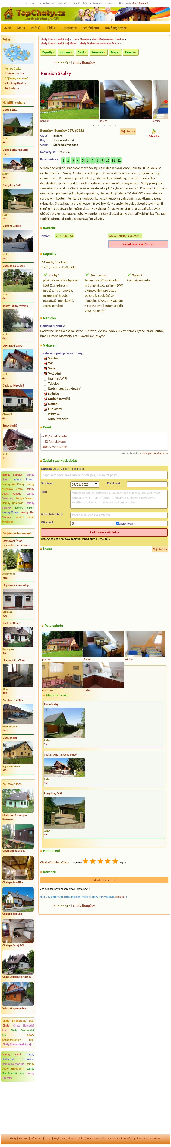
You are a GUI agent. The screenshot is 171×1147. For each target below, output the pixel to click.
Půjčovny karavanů (16, 78)
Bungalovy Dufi (12, 185)
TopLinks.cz (12, 88)
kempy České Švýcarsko (18, 519)
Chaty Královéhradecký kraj (18, 1037)
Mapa (21, 28)
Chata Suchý (10, 110)
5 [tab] (116, 125)
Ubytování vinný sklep (16, 585)
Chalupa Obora (11, 623)
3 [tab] (104, 125)
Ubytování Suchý (12, 345)
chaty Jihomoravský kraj (55, 39)
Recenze (130, 52)
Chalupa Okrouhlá (13, 385)
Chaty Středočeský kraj (18, 1021)
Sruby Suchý (10, 425)
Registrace (59, 1138)
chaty (13, 1138)
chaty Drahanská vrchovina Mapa (99, 43)
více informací (140, 3)
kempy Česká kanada (18, 491)
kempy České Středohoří (18, 1066)
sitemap (72, 1138)
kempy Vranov (25, 498)
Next (165, 102)
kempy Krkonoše (12, 503)
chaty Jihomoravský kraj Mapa (58, 43)
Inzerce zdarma (14, 73)
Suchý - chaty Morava (15, 305)
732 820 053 (64, 236)
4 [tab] (110, 125)
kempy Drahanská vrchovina (18, 1057)
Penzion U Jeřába (13, 700)
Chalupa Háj (10, 738)
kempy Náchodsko (13, 1064)
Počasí (35, 28)
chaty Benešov (84, 62)
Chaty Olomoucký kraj (18, 1033)
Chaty (7, 1025)
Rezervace (97, 52)
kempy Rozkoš (24, 507)
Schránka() (91, 28)
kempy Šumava (12, 475)
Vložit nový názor (104, 880)
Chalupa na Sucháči (14, 266)
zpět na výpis (62, 62)
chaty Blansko (81, 39)
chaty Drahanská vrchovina (108, 39)
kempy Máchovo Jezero (18, 487)
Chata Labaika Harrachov (16, 976)
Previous (42, 102)
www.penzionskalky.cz (124, 236)
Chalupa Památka (12, 882)
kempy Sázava (24, 479)
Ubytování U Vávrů (14, 660)
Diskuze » (120, 897)
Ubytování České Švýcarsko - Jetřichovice (16, 543)
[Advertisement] (18, 1108)
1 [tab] (93, 125)
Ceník (81, 52)
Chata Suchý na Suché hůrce (15, 152)
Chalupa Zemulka (12, 913)
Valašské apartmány (14, 1008)
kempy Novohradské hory (18, 1071)
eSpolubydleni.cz (15, 83)
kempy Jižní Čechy (13, 484)
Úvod (7, 28)
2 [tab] (99, 125)
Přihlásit (51, 28)
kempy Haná (11, 1054)
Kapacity (47, 52)
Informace (70, 28)
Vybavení (65, 52)
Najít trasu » (128, 131)
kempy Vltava (10, 512)
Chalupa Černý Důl (13, 945)
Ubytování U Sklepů (13, 851)
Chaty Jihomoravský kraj (17, 1044)
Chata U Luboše (12, 226)
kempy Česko (13, 68)
